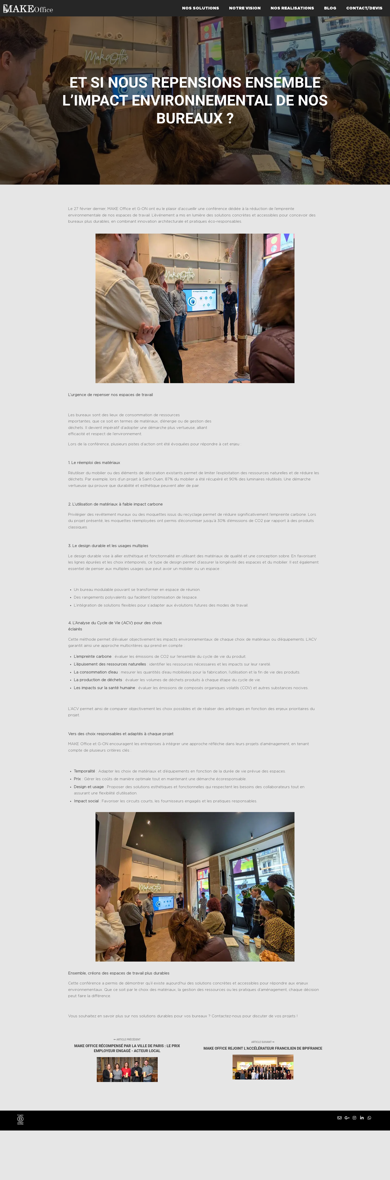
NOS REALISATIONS (292, 8)
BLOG (330, 8)
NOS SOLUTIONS (200, 8)
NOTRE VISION (245, 8)
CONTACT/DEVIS (364, 8)
